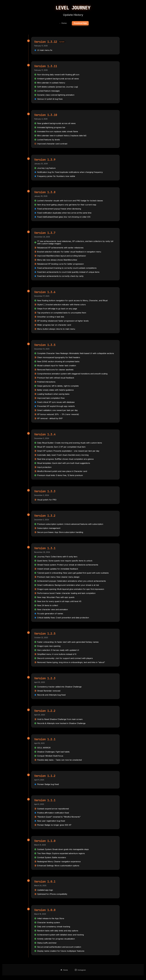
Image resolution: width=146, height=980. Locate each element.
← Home (63, 23)
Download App (80, 23)
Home (64, 970)
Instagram (80, 970)
